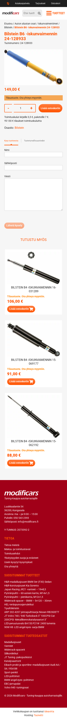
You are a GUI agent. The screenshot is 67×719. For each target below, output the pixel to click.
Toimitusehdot (12, 553)
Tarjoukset (40, 3)
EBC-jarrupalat (12, 683)
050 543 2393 (21, 517)
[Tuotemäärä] (20, 108)
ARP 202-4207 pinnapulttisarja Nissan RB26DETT (31, 612)
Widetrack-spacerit (14, 649)
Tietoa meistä (11, 545)
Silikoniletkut (11, 653)
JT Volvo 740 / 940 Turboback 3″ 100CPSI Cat (29, 615)
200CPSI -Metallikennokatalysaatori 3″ (25, 619)
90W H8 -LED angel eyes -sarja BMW (24, 627)
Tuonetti (38, 715)
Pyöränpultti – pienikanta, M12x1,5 (23, 596)
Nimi (33, 152)
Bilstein (8, 27)
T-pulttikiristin (11, 608)
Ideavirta (49, 711)
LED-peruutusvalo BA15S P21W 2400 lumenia (29, 623)
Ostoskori (55, 3)
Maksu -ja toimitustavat (17, 549)
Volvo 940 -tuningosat (16, 687)
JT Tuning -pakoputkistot (18, 657)
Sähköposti (33, 165)
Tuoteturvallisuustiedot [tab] (34, 141)
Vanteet (8, 645)
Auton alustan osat (25, 23)
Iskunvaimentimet (48, 23)
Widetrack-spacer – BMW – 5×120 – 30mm (28, 600)
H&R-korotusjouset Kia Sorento (21, 585)
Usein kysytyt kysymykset (18, 562)
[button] (21, 309)
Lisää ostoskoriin (50, 108)
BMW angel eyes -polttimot (19, 679)
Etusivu (8, 23)
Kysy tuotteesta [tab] (11, 141)
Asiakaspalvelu (22, 3)
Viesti (33, 193)
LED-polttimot (12, 676)
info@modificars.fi (28, 521)
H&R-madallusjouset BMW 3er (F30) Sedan (28, 581)
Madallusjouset (12, 642)
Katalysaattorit (12, 661)
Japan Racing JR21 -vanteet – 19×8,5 (25, 589)
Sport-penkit (11, 672)
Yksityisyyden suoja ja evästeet (21, 557)
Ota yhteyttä (11, 566)
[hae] (39, 13)
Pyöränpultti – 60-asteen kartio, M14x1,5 (26, 593)
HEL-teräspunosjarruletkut (19, 604)
